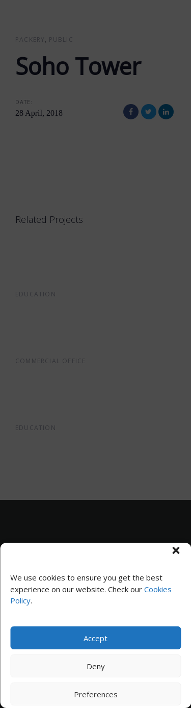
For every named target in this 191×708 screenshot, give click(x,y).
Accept (95, 638)
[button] (176, 550)
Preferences (96, 694)
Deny (96, 666)
